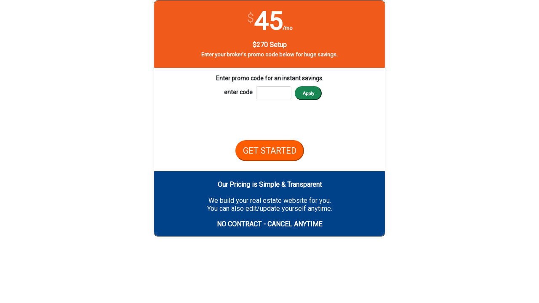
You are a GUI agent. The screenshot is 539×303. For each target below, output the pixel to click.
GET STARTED (269, 151)
